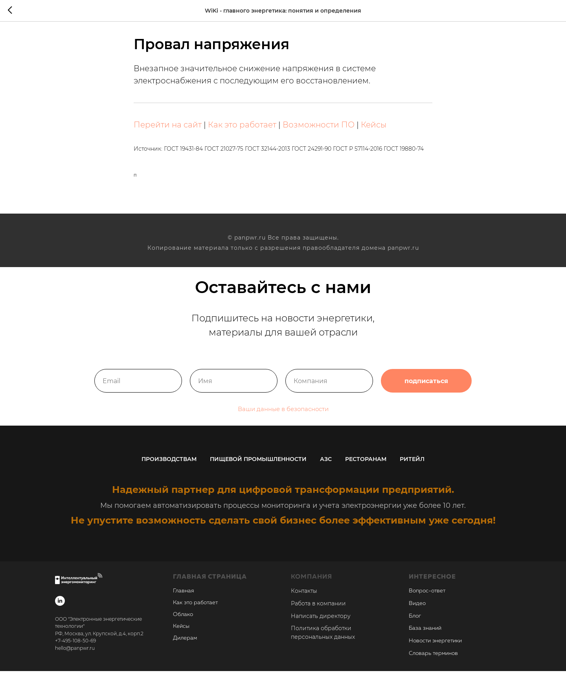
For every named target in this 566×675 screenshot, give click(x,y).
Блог (415, 619)
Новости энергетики (435, 644)
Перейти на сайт (168, 126)
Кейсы (373, 126)
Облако (183, 618)
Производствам (169, 462)
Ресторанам (365, 462)
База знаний (425, 632)
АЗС (326, 462)
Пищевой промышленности (258, 462)
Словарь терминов (433, 657)
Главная (183, 595)
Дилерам (185, 642)
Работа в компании (318, 606)
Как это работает (242, 126)
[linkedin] (60, 604)
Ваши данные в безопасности (283, 414)
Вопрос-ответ (427, 595)
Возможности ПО (319, 126)
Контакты (304, 594)
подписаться (426, 386)
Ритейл (412, 462)
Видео (417, 607)
